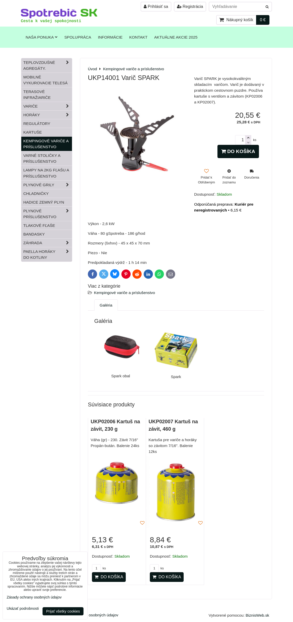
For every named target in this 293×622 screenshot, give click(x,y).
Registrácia (190, 6)
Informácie (110, 37)
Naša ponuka (42, 37)
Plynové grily (47, 185)
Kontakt (138, 37)
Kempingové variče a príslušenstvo (124, 292)
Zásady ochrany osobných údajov (89, 615)
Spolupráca (77, 37)
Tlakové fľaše (39, 225)
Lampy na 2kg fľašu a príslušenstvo (46, 173)
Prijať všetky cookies (63, 611)
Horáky (47, 115)
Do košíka (238, 151)
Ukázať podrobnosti (23, 609)
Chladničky (36, 193)
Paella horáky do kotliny (47, 254)
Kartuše (32, 132)
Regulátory (36, 123)
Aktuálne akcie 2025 (175, 37)
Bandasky (34, 234)
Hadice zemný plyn (43, 202)
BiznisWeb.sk (257, 615)
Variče (47, 106)
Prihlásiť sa (156, 6)
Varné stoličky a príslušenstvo (41, 158)
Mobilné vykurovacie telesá (45, 80)
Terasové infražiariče (37, 94)
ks (99, 568)
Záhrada (47, 243)
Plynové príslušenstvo (47, 214)
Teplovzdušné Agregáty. (47, 65)
